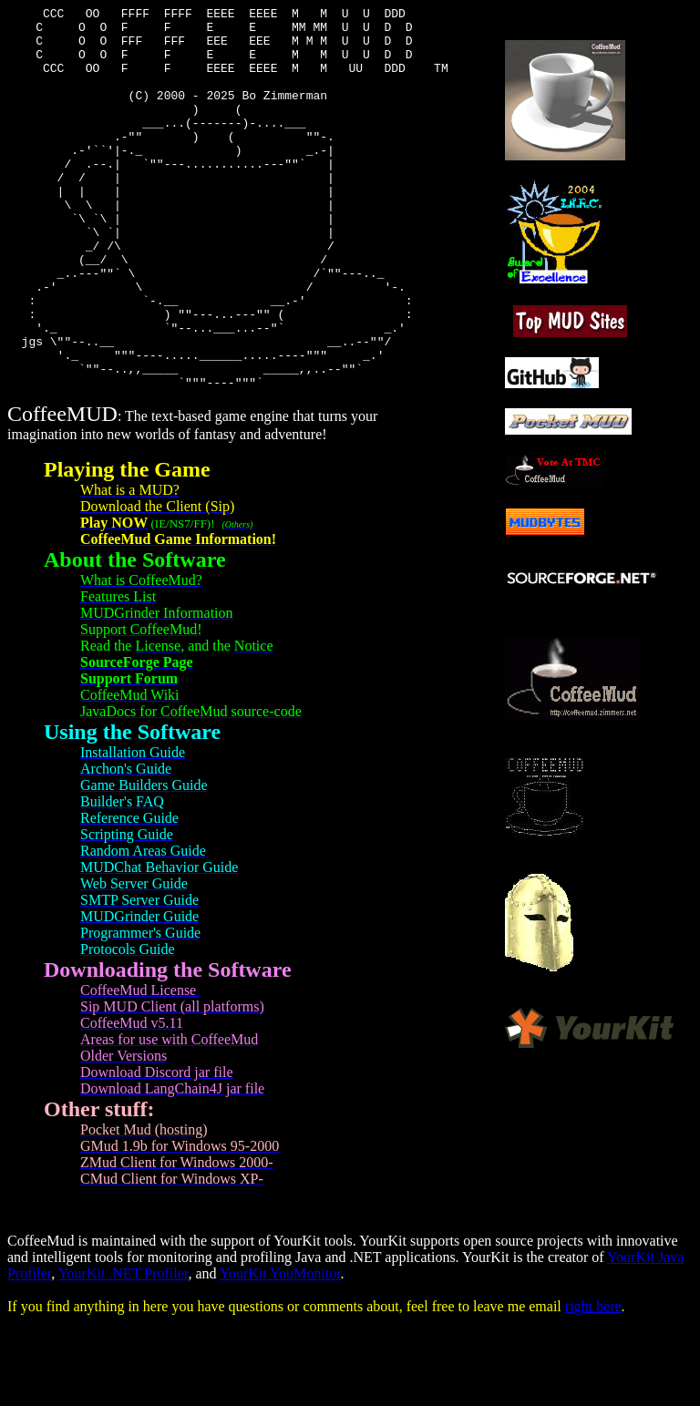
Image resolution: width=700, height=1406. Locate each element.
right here (593, 1383)
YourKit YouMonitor (280, 1350)
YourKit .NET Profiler (123, 1350)
